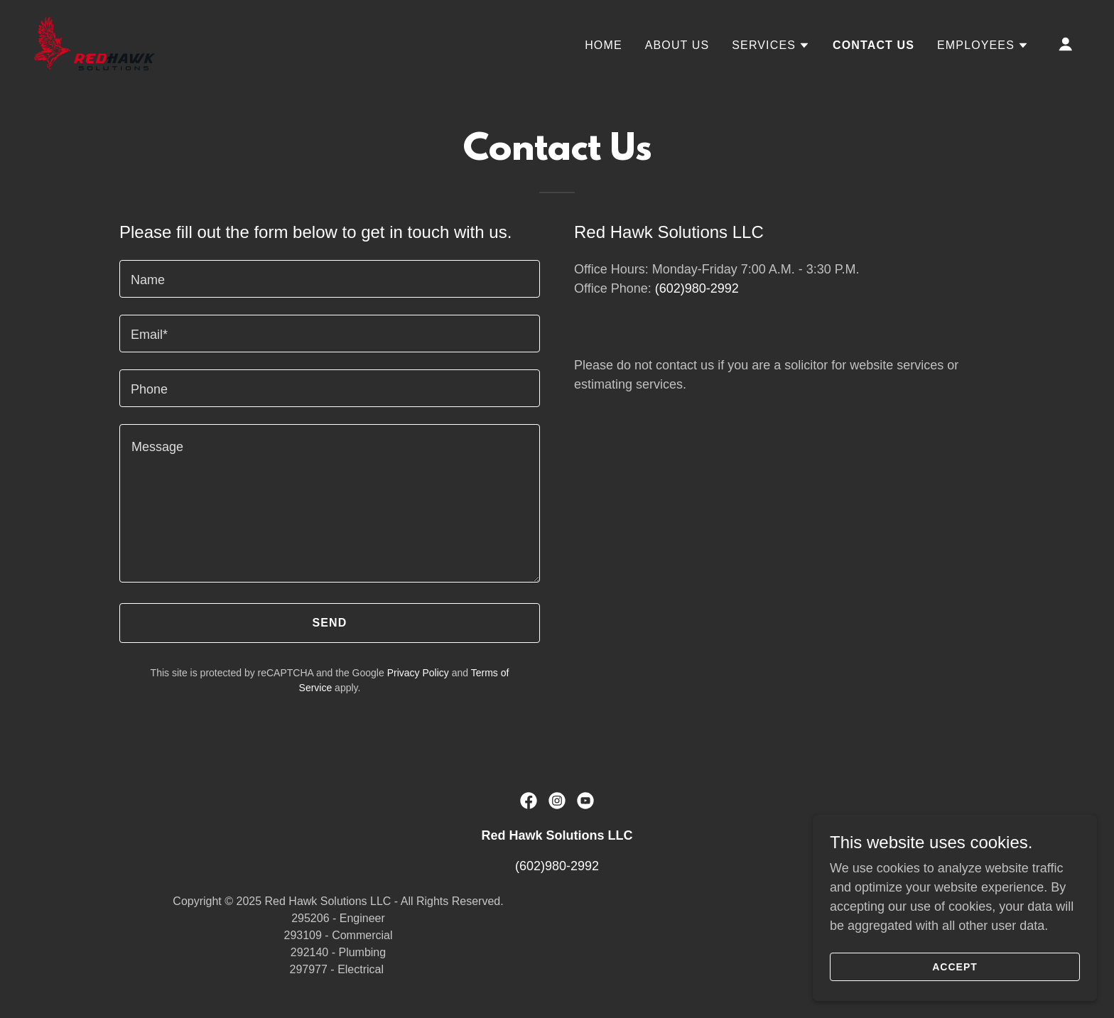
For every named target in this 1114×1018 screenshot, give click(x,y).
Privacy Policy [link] (418, 672)
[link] (94, 43)
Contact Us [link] (873, 45)
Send (330, 623)
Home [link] (603, 45)
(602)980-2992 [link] (697, 288)
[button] (771, 45)
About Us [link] (677, 45)
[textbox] (329, 279)
